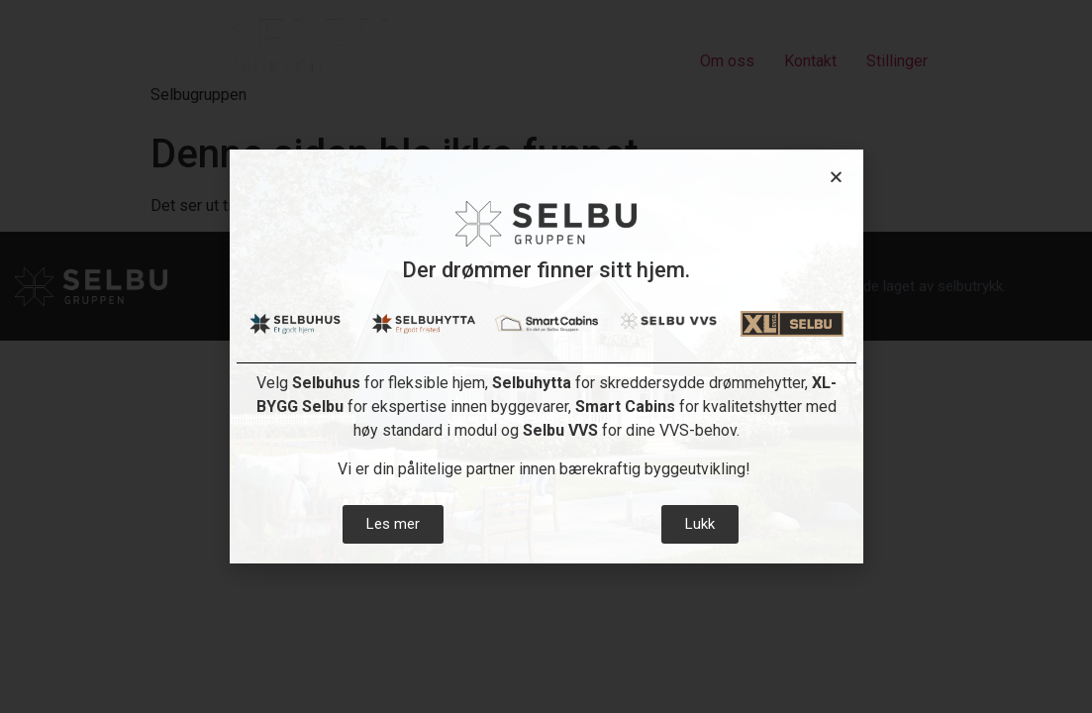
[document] (546, 356)
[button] (836, 176)
